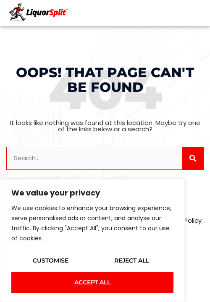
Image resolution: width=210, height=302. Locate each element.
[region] (92, 240)
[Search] (192, 158)
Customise (50, 260)
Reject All (131, 260)
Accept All (92, 282)
